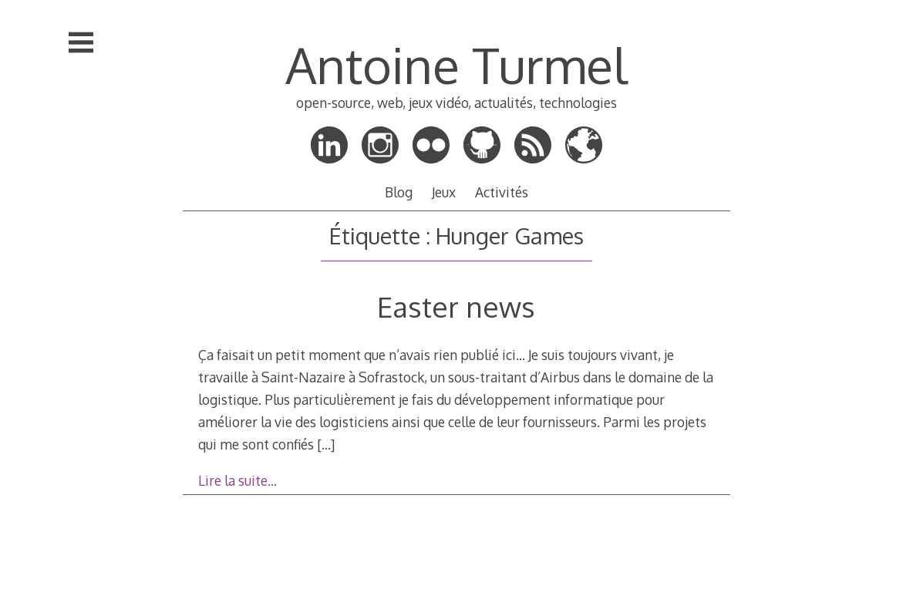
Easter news (456, 306)
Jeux (444, 192)
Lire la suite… (237, 480)
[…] (326, 444)
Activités (501, 192)
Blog (399, 192)
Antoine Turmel (456, 64)
